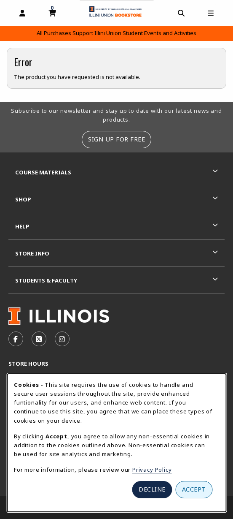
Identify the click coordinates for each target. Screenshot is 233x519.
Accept (194, 489)
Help (22, 226)
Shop (23, 199)
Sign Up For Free (116, 139)
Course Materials (43, 172)
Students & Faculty (46, 280)
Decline (152, 489)
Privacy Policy (152, 469)
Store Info (32, 253)
